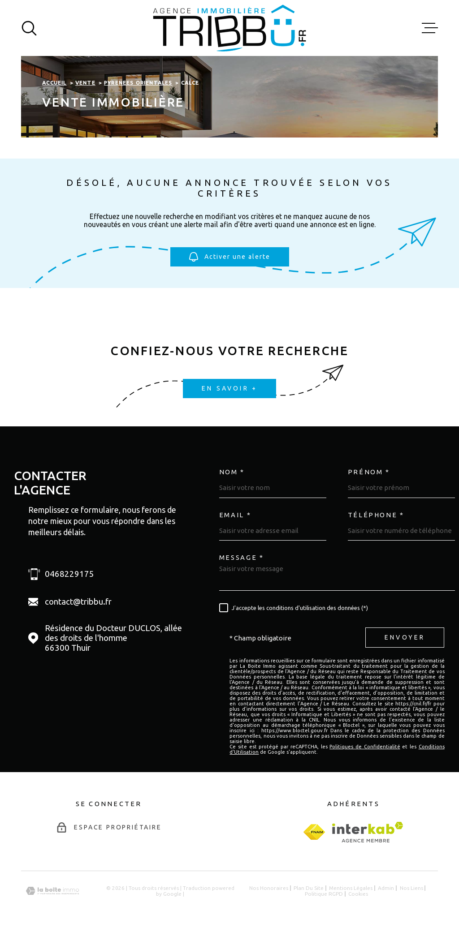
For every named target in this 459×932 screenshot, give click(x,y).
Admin (386, 888)
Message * (241, 557)
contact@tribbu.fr (78, 601)
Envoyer (405, 637)
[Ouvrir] (29, 28)
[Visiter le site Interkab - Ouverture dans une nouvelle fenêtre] (367, 832)
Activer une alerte (229, 257)
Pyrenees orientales (138, 83)
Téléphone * (376, 515)
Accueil (54, 83)
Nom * (232, 472)
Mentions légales (350, 888)
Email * (235, 515)
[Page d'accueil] (229, 28)
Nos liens (411, 888)
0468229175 (69, 574)
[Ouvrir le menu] (430, 28)
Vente (85, 83)
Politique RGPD (324, 894)
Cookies (358, 894)
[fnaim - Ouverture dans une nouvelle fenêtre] (314, 832)
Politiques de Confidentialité (364, 746)
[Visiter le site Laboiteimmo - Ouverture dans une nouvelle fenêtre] (52, 891)
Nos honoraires (268, 888)
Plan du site (309, 888)
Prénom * (369, 472)
